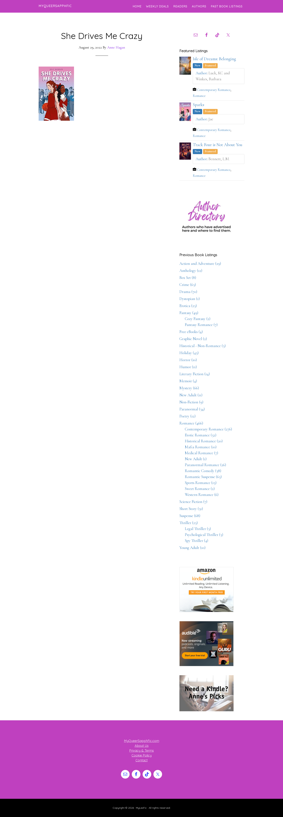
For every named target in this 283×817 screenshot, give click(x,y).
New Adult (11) (191, 395)
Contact (142, 760)
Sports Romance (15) (201, 482)
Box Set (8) (187, 277)
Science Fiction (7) (193, 501)
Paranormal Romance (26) (205, 465)
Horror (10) (188, 360)
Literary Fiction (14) (194, 374)
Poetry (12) (187, 416)
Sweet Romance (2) (200, 488)
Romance (199, 96)
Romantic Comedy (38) (203, 470)
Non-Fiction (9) (191, 402)
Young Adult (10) (192, 547)
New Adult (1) (196, 459)
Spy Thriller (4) (196, 540)
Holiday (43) (189, 353)
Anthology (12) (190, 270)
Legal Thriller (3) (198, 528)
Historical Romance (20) (204, 441)
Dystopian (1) (189, 298)
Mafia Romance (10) (201, 447)
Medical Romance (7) (201, 453)
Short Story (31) (191, 508)
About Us (142, 746)
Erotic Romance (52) (200, 435)
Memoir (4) (188, 381)
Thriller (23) (188, 522)
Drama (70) (188, 291)
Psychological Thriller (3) (204, 534)
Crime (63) (187, 284)
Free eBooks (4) (191, 331)
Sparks (198, 104)
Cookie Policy (142, 755)
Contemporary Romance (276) (208, 429)
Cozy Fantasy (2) (197, 318)
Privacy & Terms (141, 750)
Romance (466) (191, 423)
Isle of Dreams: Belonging (214, 59)
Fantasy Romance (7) (201, 324)
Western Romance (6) (202, 494)
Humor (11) (188, 367)
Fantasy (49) (188, 312)
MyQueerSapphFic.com (141, 741)
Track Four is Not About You (217, 144)
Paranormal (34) (192, 409)
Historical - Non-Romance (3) (202, 345)
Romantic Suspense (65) (203, 476)
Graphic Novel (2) (193, 338)
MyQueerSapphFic (55, 6)
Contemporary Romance (213, 90)
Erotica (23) (188, 305)
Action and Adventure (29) (200, 263)
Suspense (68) (189, 515)
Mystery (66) (189, 388)
